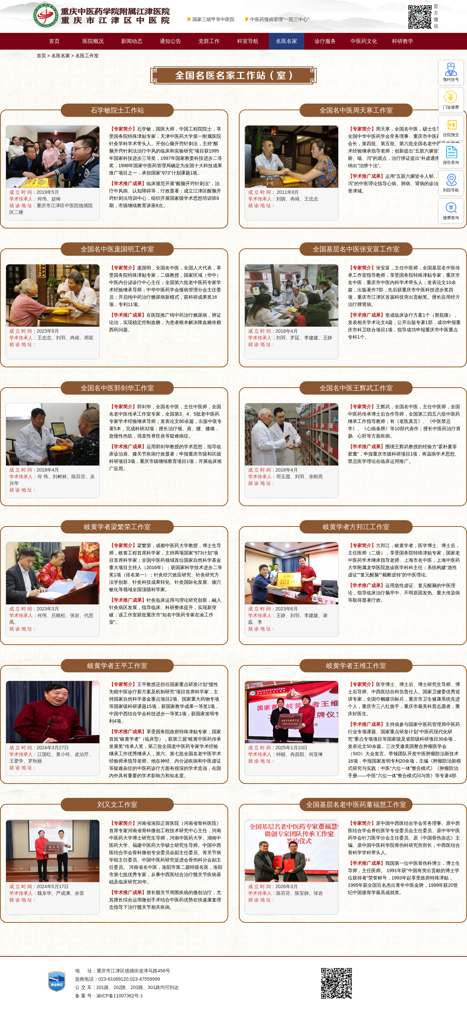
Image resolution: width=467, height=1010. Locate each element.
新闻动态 (131, 41)
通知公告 (170, 41)
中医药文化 (364, 41)
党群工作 (209, 41)
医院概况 (93, 41)
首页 (54, 41)
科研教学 (402, 41)
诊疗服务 (325, 41)
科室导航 (248, 41)
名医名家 (286, 41)
